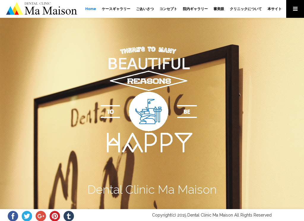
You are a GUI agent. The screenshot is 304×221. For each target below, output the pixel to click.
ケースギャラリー (116, 9)
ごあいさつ (145, 9)
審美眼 (218, 9)
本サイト (274, 9)
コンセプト (168, 9)
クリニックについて (246, 9)
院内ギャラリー (195, 9)
